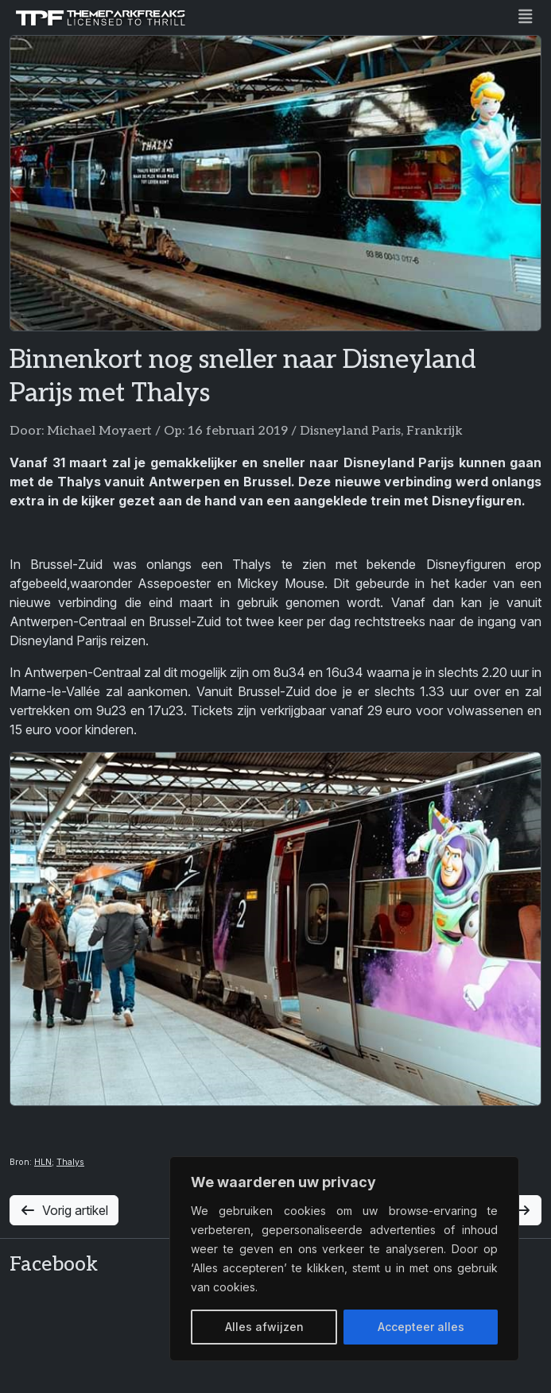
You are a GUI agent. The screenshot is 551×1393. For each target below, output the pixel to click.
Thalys (70, 1162)
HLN (43, 1162)
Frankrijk (434, 431)
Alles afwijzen (264, 1326)
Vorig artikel (64, 1210)
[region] (344, 1258)
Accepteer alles (421, 1326)
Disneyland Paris (350, 431)
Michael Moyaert (99, 431)
